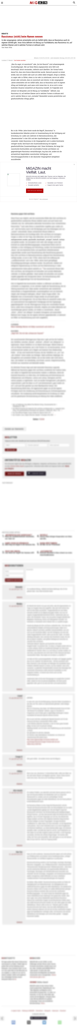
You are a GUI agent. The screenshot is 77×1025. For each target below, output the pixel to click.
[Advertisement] (39, 18)
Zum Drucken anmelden (20, 60)
